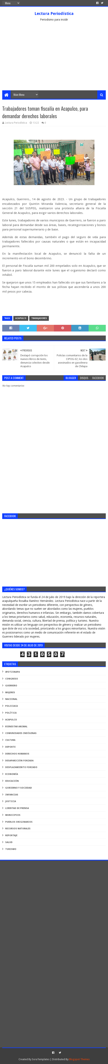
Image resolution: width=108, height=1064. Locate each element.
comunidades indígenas (21, 733)
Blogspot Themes (79, 1059)
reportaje (11, 835)
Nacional (11, 699)
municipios (12, 815)
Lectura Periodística (54, 13)
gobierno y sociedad (18, 788)
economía (11, 774)
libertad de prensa (17, 808)
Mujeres (10, 692)
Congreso (11, 678)
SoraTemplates (40, 1059)
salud (9, 842)
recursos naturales (17, 828)
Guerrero (11, 685)
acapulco (20, 318)
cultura (10, 740)
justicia (10, 801)
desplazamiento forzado (21, 767)
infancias (11, 794)
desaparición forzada (19, 760)
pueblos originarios (19, 822)
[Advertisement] (54, 60)
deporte (10, 747)
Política (11, 713)
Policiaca (11, 706)
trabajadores (39, 318)
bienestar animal (16, 726)
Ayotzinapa (12, 672)
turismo (10, 849)
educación (12, 781)
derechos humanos (17, 753)
